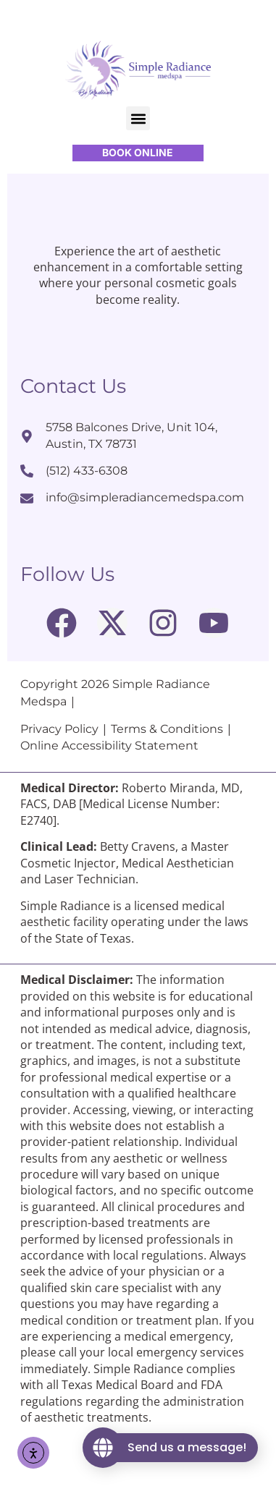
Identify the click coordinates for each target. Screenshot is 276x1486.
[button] (138, 118)
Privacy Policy (59, 771)
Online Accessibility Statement (109, 789)
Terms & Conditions (167, 771)
